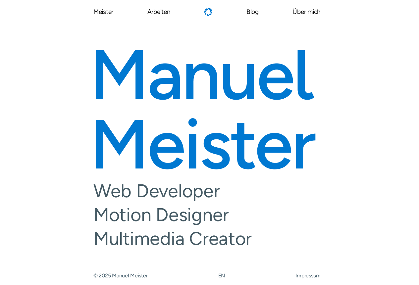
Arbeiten (159, 12)
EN (221, 275)
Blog (252, 12)
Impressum (308, 275)
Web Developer (207, 191)
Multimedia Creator (207, 239)
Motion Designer (207, 215)
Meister (103, 12)
